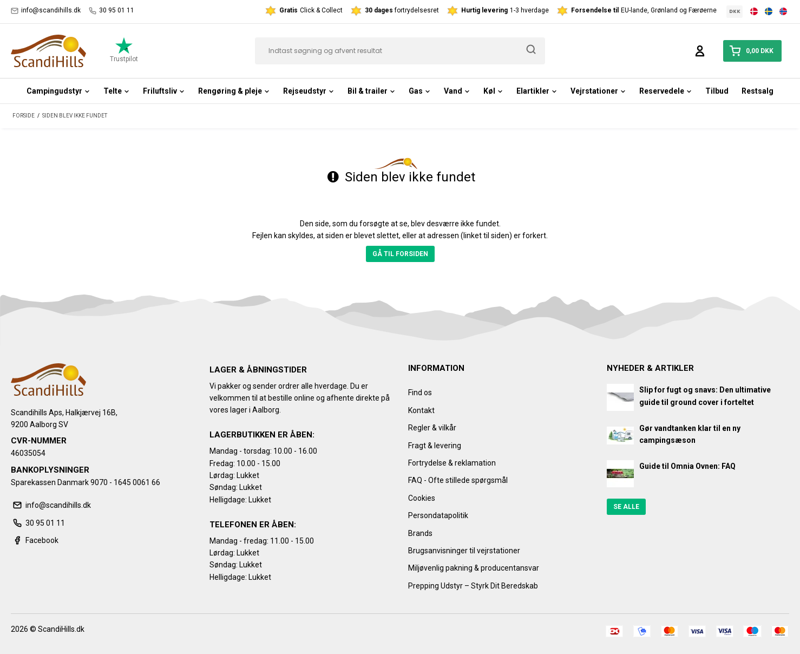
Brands (420, 533)
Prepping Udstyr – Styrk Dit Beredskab (473, 585)
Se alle (626, 507)
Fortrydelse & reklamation (452, 463)
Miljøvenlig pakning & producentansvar (473, 568)
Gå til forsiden (400, 254)
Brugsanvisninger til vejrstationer (464, 550)
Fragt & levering (434, 445)
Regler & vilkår (432, 427)
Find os (420, 392)
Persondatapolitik (438, 515)
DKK (734, 11)
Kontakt (421, 410)
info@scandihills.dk (46, 10)
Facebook (34, 540)
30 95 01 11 (111, 10)
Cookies (421, 498)
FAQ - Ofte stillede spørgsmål (458, 480)
